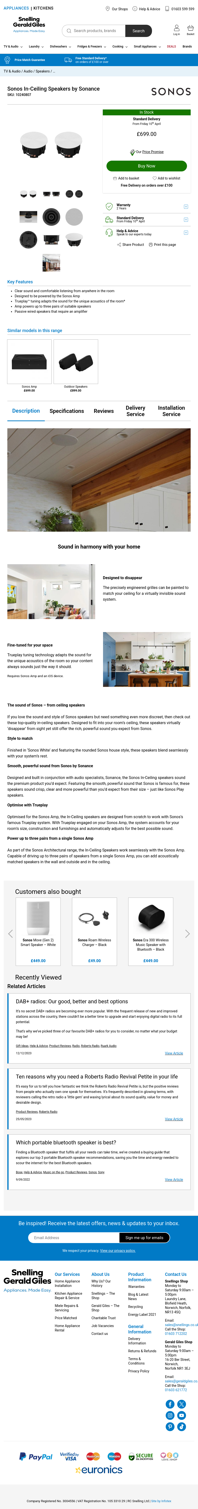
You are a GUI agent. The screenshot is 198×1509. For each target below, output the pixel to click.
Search (133, 31)
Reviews (104, 413)
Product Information (139, 1279)
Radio (76, 1048)
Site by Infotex (161, 1503)
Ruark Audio (109, 1048)
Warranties (136, 1289)
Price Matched (66, 1320)
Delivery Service (135, 413)
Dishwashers (58, 48)
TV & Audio (11, 48)
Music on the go (53, 1174)
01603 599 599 (179, 8)
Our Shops (116, 8)
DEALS (171, 48)
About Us (101, 1276)
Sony (101, 1174)
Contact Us (176, 1276)
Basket (190, 30)
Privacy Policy (138, 1373)
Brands (187, 48)
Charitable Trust (104, 1320)
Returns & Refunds (142, 1353)
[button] (126, 180)
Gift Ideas (22, 1048)
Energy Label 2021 (142, 1316)
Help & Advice (146, 8)
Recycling (135, 1309)
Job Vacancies (103, 1328)
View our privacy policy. (118, 1253)
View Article (174, 1055)
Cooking (118, 48)
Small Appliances (145, 48)
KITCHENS (44, 9)
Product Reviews (60, 1048)
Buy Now (146, 167)
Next (188, 935)
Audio (28, 73)
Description (26, 413)
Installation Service (171, 413)
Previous (9, 935)
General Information (139, 1331)
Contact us (100, 1336)
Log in (176, 30)
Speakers (43, 73)
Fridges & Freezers (90, 48)
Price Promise (153, 154)
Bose (19, 1174)
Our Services (67, 1276)
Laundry (34, 48)
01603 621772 (176, 1392)
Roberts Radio (90, 1048)
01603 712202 (176, 1336)
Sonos (93, 1174)
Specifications (67, 413)
